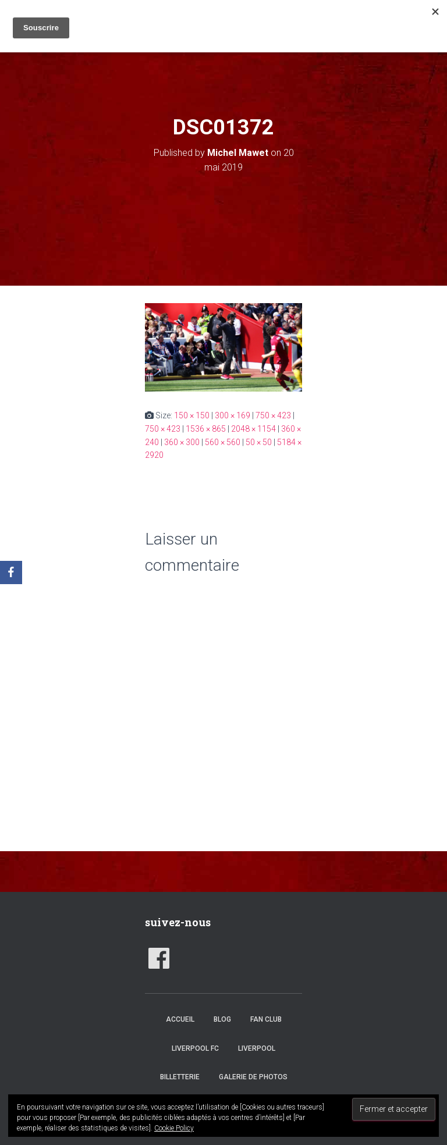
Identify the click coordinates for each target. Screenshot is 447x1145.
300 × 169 (232, 415)
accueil (180, 1019)
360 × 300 (182, 442)
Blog (222, 1019)
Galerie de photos (253, 1077)
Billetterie (180, 1077)
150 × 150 (192, 415)
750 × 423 (273, 415)
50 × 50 (259, 442)
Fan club (266, 1019)
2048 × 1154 (253, 428)
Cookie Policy (174, 1128)
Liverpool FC (195, 1048)
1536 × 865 (206, 428)
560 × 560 (222, 442)
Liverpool (256, 1048)
